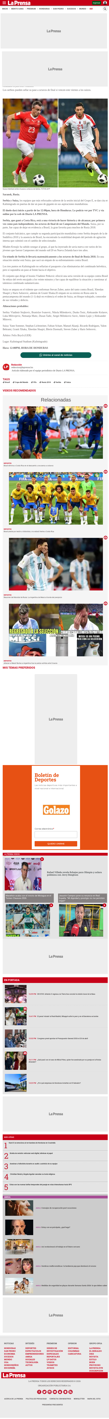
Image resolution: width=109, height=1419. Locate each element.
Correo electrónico (44, 829)
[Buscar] (105, 9)
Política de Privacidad (36, 1399)
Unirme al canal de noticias (57, 355)
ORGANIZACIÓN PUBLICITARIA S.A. (54, 1385)
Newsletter (79, 1399)
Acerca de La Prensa (13, 1399)
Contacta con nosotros (60, 1399)
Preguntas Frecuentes (52, 1405)
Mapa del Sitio (93, 1399)
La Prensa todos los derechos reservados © (54, 1381)
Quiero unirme (55, 843)
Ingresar (96, 3)
